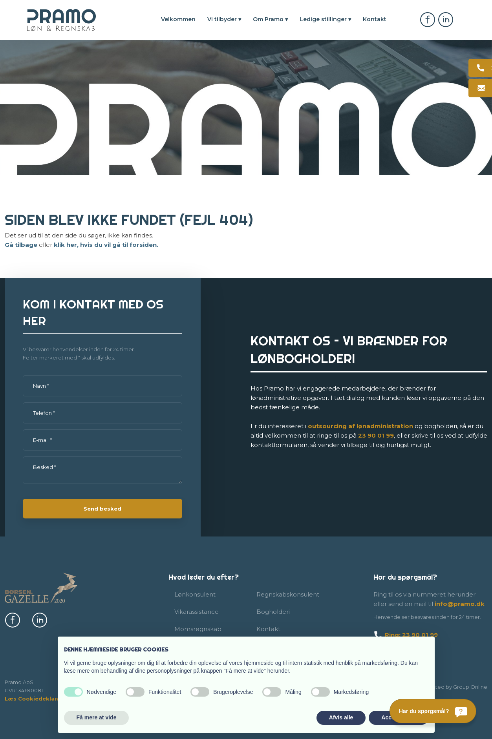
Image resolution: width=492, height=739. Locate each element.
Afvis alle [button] (341, 717)
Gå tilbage (21, 244)
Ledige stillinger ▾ (325, 19)
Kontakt (374, 19)
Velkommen (178, 19)
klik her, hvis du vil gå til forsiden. (106, 244)
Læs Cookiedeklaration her (44, 698)
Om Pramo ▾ (270, 19)
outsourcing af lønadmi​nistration (360, 426)
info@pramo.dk (460, 604)
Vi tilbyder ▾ (224, 19)
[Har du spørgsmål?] (433, 711)
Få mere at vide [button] (97, 717)
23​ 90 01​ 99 (376, 435)
